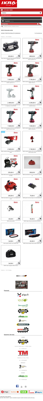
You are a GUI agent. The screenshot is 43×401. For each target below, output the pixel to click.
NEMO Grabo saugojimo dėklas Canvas (11, 265)
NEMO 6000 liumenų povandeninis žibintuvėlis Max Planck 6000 (10, 175)
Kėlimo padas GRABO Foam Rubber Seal (10, 243)
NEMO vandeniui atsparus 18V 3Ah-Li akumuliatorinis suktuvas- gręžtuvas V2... (32, 59)
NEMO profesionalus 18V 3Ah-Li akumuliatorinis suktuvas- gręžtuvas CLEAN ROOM (10, 105)
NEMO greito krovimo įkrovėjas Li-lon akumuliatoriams (32, 197)
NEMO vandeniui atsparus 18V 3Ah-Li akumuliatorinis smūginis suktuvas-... (32, 82)
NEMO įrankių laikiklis (11, 221)
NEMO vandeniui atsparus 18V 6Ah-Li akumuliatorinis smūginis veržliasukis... (32, 129)
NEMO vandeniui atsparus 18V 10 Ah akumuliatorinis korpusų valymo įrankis (32, 152)
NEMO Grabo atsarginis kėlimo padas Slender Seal (32, 243)
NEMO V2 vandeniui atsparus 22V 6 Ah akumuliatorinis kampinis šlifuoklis (32, 105)
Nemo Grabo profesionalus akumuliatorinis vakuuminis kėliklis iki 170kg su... (10, 59)
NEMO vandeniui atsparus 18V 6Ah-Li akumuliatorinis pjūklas (10, 152)
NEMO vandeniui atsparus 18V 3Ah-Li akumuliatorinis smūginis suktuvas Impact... (10, 129)
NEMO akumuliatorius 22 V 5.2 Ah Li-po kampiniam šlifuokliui (10, 198)
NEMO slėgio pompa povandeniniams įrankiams (32, 221)
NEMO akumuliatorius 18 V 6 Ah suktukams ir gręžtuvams (32, 175)
